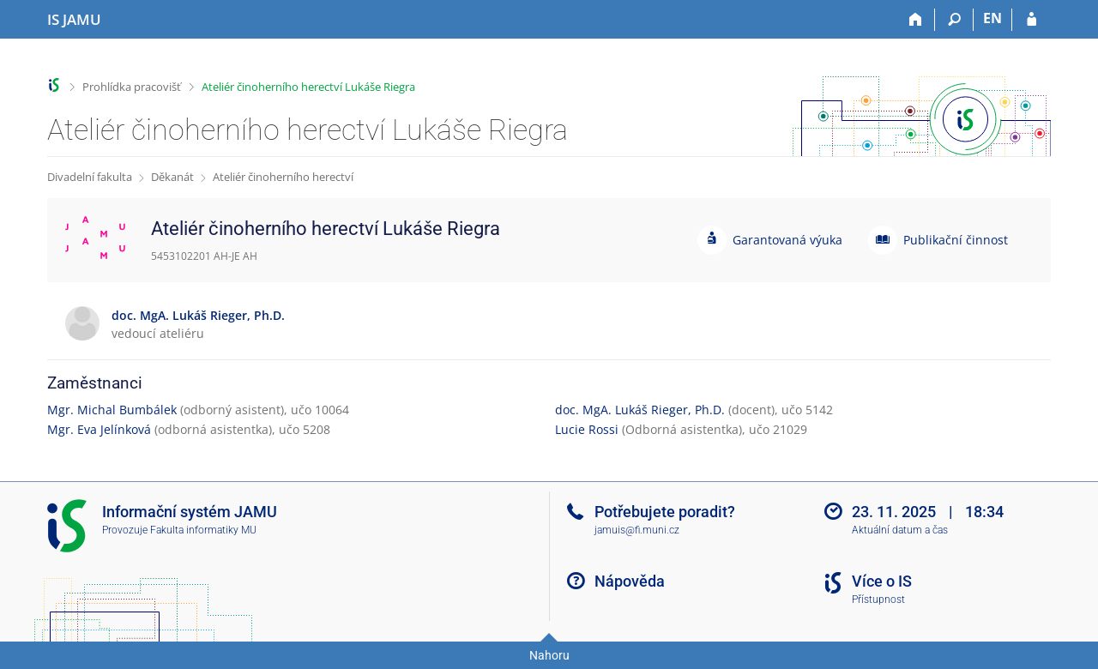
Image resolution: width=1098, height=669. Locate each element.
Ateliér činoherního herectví (283, 176)
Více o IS (882, 581)
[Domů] (915, 20)
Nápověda (629, 581)
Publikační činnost (955, 240)
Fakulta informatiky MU (203, 530)
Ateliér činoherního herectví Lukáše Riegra (308, 86)
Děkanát (172, 176)
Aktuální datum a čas (900, 530)
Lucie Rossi (586, 429)
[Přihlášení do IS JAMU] (1031, 20)
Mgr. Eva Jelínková (99, 429)
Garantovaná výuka (787, 240)
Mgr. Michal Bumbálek (112, 409)
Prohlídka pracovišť (131, 86)
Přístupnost (878, 600)
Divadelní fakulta (89, 176)
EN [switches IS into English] (992, 18)
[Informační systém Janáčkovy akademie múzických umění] (74, 20)
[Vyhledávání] (954, 20)
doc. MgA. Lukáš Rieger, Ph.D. (640, 409)
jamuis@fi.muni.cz (636, 530)
